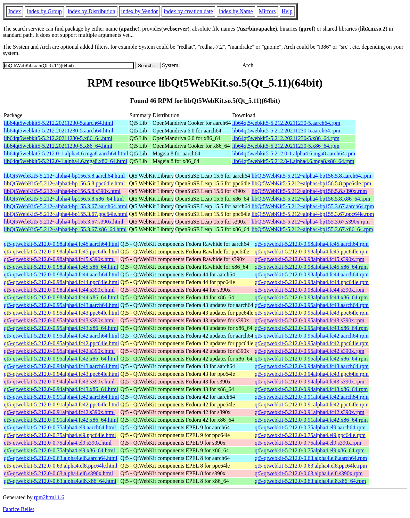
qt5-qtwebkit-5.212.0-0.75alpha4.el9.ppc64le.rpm (310, 435)
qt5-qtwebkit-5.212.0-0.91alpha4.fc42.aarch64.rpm (312, 397)
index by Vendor (139, 11)
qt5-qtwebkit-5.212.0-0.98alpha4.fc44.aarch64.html (61, 274)
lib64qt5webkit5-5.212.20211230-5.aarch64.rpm (286, 123)
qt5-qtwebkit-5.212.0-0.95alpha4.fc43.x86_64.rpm (311, 328)
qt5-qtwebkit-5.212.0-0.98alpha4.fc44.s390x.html (59, 290)
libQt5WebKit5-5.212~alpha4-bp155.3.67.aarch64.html (66, 206)
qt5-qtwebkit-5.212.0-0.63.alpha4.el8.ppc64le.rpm (311, 466)
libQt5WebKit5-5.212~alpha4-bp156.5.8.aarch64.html (64, 176)
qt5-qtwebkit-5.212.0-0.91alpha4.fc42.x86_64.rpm (311, 420)
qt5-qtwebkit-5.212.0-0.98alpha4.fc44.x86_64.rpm (311, 297)
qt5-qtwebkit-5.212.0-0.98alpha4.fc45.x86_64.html (61, 267)
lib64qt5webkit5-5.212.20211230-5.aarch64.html (58, 123)
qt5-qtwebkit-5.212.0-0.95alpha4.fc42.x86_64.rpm (311, 359)
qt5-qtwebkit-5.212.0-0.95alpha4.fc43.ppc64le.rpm (312, 313)
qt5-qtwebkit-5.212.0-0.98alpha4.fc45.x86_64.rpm (311, 267)
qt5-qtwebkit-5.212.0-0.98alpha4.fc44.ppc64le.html (61, 282)
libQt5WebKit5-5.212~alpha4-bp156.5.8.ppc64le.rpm (311, 183)
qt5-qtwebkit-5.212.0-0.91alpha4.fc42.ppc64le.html (61, 404)
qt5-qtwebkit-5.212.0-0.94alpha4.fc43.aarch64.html (61, 366)
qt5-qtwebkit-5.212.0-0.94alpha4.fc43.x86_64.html (61, 389)
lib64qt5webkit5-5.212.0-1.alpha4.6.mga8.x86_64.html (65, 161)
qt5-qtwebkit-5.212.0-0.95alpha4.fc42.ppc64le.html (61, 343)
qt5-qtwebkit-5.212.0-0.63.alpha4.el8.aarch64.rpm (311, 458)
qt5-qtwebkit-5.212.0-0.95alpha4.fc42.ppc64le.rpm (312, 343)
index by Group (44, 11)
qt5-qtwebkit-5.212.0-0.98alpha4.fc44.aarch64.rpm (312, 274)
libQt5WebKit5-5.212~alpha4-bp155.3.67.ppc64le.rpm (313, 214)
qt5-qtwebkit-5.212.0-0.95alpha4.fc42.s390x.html (59, 351)
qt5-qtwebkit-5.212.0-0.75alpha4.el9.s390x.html (58, 443)
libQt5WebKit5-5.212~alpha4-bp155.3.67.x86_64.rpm (312, 229)
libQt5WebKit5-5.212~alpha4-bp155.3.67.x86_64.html (65, 229)
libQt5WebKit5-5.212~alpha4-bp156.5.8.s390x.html (62, 191)
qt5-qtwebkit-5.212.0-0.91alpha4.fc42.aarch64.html (61, 397)
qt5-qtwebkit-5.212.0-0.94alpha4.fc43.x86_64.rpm (311, 389)
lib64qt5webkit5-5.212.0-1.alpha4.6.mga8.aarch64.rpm (293, 153)
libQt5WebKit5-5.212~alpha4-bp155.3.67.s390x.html (63, 222)
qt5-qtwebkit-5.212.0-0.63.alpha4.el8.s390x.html (58, 473)
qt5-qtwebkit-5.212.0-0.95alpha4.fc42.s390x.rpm (309, 351)
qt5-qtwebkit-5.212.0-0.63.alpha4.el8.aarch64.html (60, 458)
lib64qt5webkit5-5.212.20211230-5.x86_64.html (58, 138)
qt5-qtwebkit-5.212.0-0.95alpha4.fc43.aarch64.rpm (312, 305)
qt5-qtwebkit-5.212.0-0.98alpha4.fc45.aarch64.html (61, 244)
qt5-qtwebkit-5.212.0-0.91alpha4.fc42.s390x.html (59, 412)
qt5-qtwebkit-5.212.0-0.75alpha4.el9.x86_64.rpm (309, 450)
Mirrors (267, 11)
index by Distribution (91, 11)
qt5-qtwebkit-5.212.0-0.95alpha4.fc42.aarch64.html (61, 336)
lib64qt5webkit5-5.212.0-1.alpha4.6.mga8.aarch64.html (66, 153)
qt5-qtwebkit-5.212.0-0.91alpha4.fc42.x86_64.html (61, 420)
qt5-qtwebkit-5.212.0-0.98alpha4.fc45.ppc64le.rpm (312, 251)
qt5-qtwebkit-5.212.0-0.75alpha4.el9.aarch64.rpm (310, 427)
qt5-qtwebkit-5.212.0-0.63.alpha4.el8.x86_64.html (60, 481)
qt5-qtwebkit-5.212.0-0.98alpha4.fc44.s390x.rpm (309, 290)
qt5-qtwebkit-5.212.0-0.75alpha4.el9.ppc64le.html (60, 435)
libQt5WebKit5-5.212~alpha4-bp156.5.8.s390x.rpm (309, 191)
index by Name (236, 11)
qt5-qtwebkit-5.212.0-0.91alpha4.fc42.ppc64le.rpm (312, 404)
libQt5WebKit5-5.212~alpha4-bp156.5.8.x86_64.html (64, 199)
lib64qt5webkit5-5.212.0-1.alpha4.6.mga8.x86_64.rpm (293, 161)
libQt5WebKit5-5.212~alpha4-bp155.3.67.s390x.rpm (311, 222)
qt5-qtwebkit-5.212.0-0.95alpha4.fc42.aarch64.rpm (312, 336)
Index (14, 11)
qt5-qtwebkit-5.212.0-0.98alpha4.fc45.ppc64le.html (61, 251)
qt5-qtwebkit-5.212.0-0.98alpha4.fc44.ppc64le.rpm (312, 282)
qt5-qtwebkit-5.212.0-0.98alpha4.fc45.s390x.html (59, 259)
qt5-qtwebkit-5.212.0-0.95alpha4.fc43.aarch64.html (61, 305)
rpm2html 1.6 (49, 497)
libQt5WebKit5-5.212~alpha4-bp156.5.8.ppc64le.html (64, 183)
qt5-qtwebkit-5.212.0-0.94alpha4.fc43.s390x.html (59, 382)
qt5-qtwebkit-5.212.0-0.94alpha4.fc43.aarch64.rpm (312, 366)
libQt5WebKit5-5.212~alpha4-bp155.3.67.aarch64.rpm (313, 206)
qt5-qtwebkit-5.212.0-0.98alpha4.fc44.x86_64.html (61, 297)
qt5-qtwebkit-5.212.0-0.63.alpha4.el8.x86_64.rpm (310, 481)
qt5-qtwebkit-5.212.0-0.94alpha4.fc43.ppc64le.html (61, 374)
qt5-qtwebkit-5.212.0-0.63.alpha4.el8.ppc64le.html (60, 466)
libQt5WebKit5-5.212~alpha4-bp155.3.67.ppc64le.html (66, 214)
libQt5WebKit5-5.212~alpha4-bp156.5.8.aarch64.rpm (311, 176)
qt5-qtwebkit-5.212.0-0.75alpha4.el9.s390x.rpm (308, 443)
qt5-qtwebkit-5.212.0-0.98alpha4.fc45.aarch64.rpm (312, 244)
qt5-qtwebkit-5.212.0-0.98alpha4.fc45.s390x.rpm (309, 259)
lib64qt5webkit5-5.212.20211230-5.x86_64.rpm (285, 138)
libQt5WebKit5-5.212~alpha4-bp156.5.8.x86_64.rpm (311, 199)
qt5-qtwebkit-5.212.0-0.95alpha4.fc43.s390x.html (59, 320)
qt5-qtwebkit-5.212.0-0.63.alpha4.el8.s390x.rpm (309, 473)
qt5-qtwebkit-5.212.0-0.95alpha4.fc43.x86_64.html (61, 328)
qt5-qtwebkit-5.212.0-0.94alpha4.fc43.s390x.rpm (309, 382)
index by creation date (188, 11)
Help (287, 11)
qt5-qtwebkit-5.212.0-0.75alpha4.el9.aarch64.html (60, 427)
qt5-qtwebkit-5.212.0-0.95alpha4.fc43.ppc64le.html (61, 313)
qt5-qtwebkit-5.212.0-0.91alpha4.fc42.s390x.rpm (309, 412)
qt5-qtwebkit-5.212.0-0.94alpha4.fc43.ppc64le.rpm (312, 374)
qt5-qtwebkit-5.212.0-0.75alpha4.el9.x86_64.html (59, 450)
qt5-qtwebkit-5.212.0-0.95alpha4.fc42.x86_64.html (61, 359)
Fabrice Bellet (18, 509)
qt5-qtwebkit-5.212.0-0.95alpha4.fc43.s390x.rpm (309, 320)
